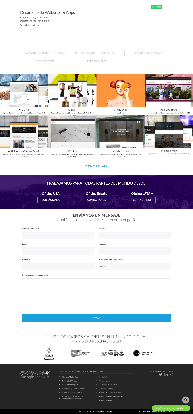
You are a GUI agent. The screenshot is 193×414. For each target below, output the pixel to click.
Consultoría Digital (70, 385)
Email (24, 244)
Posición (102, 228)
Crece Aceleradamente (72, 392)
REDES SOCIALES (96, 61)
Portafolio (103, 377)
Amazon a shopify (106, 388)
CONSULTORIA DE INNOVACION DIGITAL (97, 53)
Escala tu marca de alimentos (111, 396)
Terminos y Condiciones (109, 385)
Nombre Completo (30, 228)
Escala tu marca (105, 400)
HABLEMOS (156, 7)
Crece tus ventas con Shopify (111, 392)
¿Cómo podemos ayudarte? (111, 259)
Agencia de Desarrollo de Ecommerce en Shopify (72, 397)
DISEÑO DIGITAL (45, 61)
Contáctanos (51, 199)
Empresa (102, 244)
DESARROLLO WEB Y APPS (148, 53)
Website (26, 259)
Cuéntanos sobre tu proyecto (35, 275)
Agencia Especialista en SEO (74, 388)
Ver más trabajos (96, 166)
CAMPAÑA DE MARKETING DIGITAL (45, 53)
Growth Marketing (70, 377)
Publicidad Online (69, 381)
